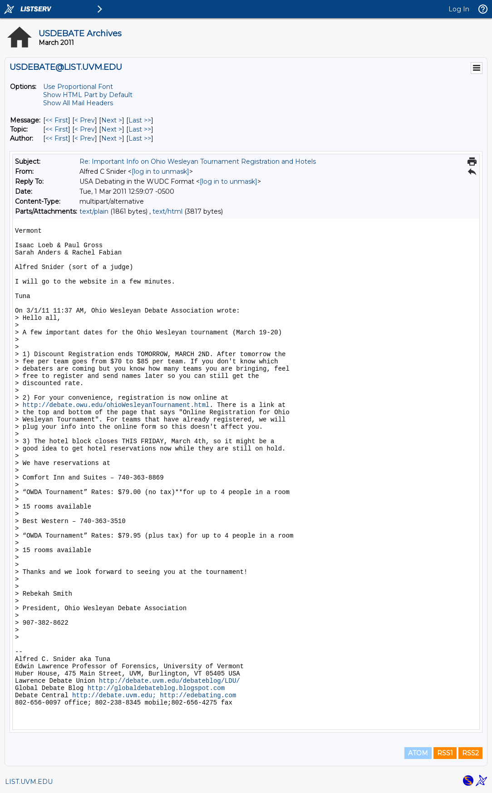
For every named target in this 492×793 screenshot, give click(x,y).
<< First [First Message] (56, 120)
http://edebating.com (198, 695)
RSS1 (445, 753)
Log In (458, 9)
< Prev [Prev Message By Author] (84, 138)
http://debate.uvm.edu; (114, 695)
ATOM (418, 753)
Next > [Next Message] (111, 120)
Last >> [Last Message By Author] (139, 138)
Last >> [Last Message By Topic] (139, 129)
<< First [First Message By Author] (56, 138)
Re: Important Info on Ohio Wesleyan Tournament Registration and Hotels (197, 161)
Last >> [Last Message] (139, 120)
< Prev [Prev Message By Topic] (84, 129)
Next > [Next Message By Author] (111, 138)
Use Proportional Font (78, 87)
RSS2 (470, 753)
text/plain (93, 211)
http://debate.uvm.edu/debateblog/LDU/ (169, 681)
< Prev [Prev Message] (84, 120)
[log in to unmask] (160, 171)
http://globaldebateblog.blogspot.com (156, 688)
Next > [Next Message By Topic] (111, 129)
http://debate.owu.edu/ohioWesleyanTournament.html (116, 405)
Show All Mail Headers (78, 103)
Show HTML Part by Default (88, 95)
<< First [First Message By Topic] (56, 129)
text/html (167, 211)
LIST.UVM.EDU (29, 782)
